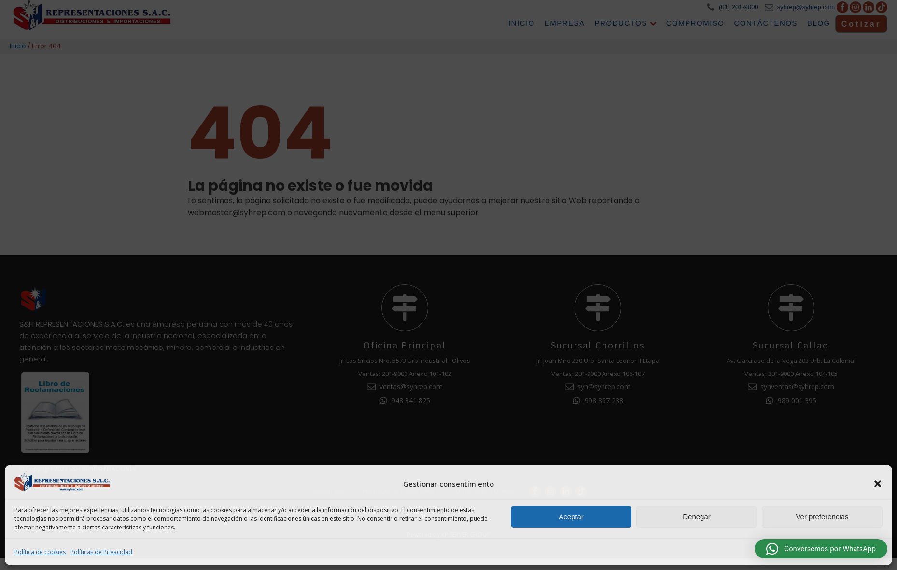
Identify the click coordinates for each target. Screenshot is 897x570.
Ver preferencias (822, 517)
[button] (878, 483)
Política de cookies (40, 552)
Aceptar (571, 517)
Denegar (697, 517)
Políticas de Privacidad (101, 552)
